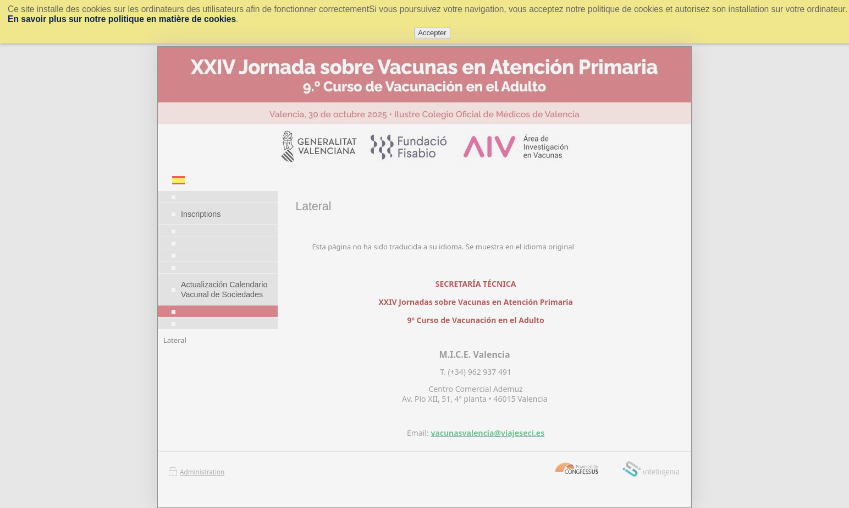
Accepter (432, 33)
